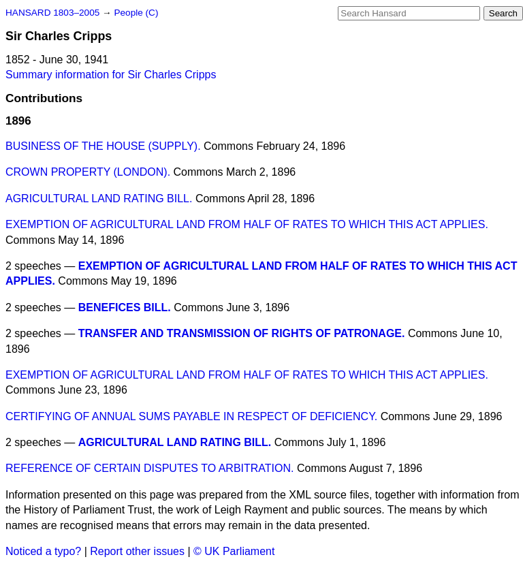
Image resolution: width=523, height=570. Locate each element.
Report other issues (137, 551)
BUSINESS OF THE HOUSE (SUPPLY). (103, 146)
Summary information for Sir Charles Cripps (110, 74)
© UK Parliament (233, 551)
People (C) (136, 12)
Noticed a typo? (43, 551)
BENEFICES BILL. (124, 307)
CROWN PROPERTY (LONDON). (87, 172)
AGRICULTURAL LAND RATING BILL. (98, 198)
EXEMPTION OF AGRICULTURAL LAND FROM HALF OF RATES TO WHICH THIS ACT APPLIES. (246, 224)
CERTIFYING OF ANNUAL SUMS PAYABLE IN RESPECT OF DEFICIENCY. (191, 416)
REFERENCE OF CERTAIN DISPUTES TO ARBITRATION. (149, 468)
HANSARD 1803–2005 (52, 12)
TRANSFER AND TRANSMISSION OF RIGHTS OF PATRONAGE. (241, 333)
